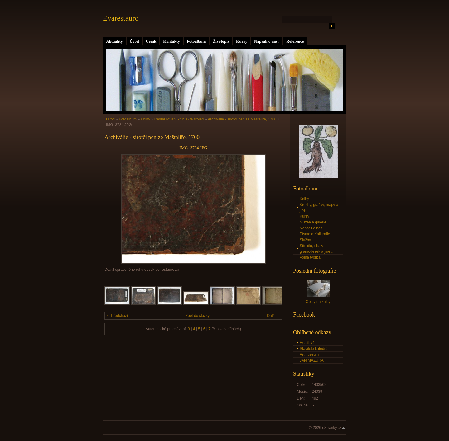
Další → (273, 315)
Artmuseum (309, 354)
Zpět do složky (198, 315)
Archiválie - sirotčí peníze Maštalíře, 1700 (242, 119)
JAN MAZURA (312, 360)
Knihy (145, 119)
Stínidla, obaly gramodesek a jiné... (316, 249)
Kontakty (171, 41)
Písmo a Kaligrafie (315, 234)
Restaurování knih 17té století (179, 119)
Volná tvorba (310, 257)
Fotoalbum (196, 41)
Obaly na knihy (318, 301)
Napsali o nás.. (266, 41)
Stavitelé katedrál (314, 348)
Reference (295, 41)
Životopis (221, 41)
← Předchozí (117, 315)
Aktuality (114, 41)
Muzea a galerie (313, 222)
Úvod (134, 41)
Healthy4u (308, 342)
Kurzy (241, 41)
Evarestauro (121, 18)
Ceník (151, 41)
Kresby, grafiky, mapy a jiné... (319, 208)
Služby (305, 240)
